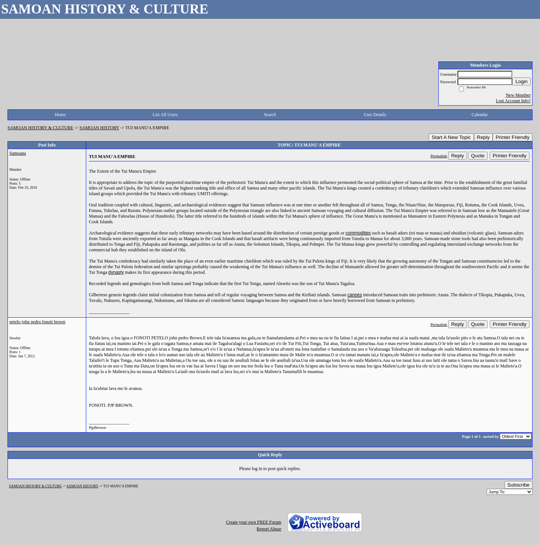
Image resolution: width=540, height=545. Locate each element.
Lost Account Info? (513, 100)
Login (521, 81)
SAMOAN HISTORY (99, 127)
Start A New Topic (451, 137)
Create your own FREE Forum (253, 522)
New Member (518, 95)
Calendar (480, 114)
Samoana (17, 153)
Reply (483, 137)
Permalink (438, 156)
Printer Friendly (513, 137)
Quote (477, 155)
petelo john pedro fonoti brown (37, 321)
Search (270, 114)
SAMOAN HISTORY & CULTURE (40, 127)
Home (60, 114)
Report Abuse (268, 529)
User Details (375, 114)
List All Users (165, 114)
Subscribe (518, 485)
